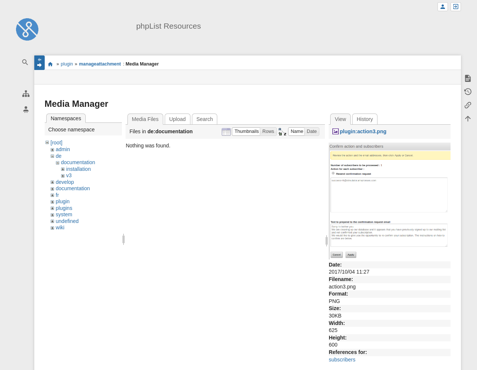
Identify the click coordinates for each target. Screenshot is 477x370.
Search (204, 119)
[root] (57, 143)
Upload (177, 119)
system (64, 214)
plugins (64, 208)
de (59, 156)
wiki (60, 227)
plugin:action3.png (363, 131)
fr (57, 195)
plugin (67, 64)
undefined (67, 221)
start (50, 64)
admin (63, 149)
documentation (78, 162)
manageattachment (100, 64)
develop (65, 182)
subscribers (342, 360)
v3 (69, 175)
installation (78, 169)
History (365, 119)
